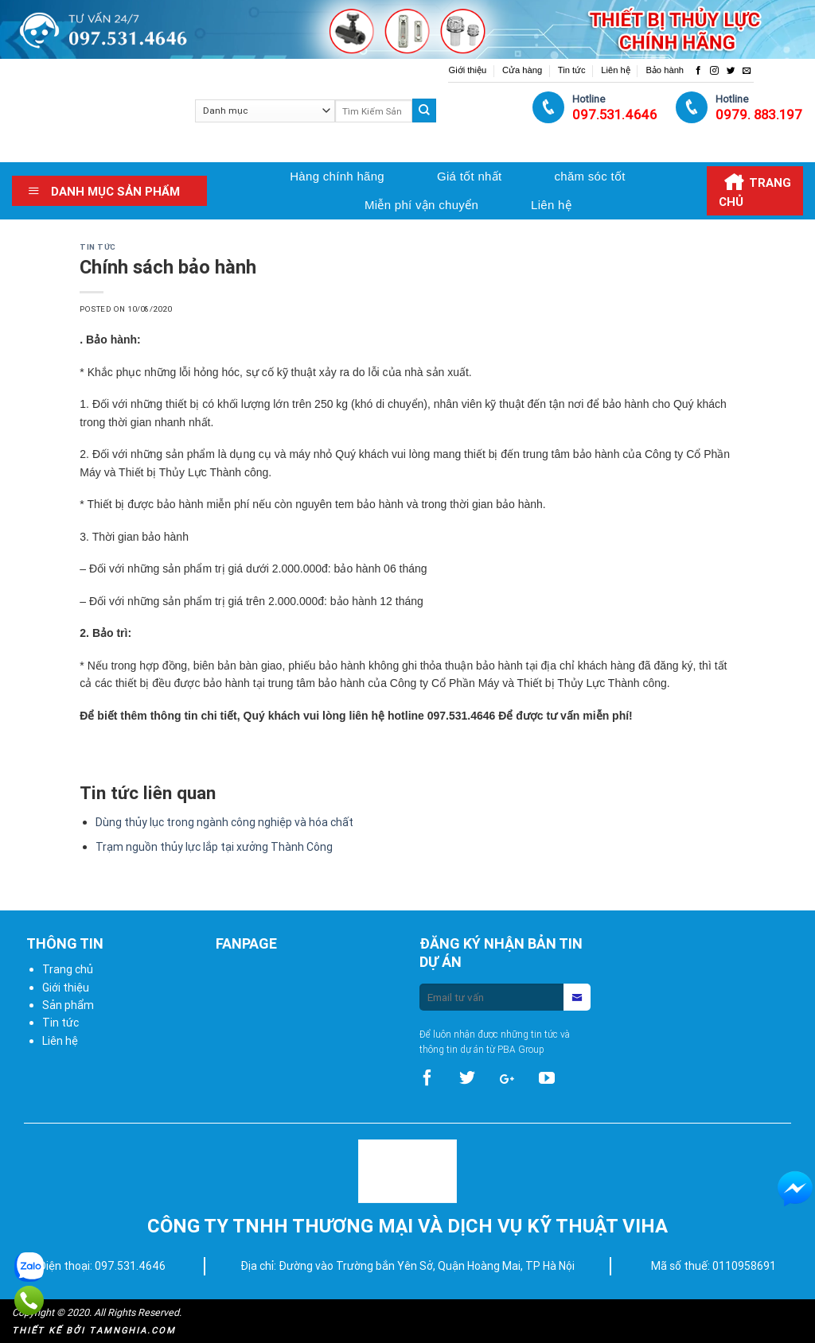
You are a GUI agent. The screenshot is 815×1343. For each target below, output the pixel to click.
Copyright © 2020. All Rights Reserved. (96, 1312)
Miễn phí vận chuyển (421, 205)
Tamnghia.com (132, 1330)
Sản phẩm (68, 1005)
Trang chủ (67, 969)
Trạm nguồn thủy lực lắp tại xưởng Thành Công (214, 847)
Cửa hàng (522, 70)
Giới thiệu (467, 70)
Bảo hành (664, 70)
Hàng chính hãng (337, 176)
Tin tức (572, 70)
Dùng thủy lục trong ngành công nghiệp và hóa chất (224, 822)
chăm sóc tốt (589, 176)
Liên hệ (615, 70)
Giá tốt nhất (469, 176)
